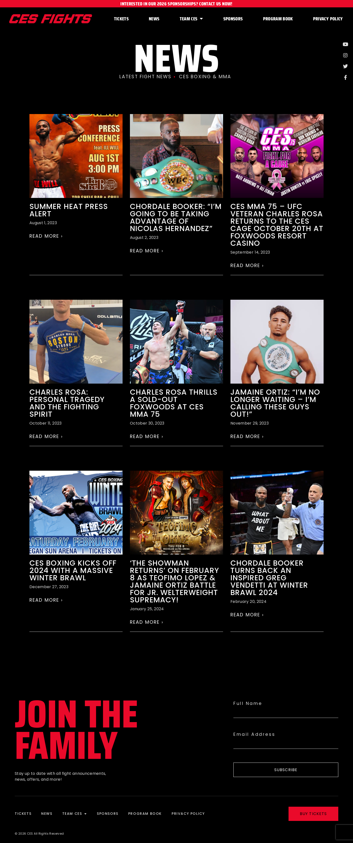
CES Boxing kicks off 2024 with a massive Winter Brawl (72, 570)
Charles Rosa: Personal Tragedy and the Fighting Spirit (67, 403)
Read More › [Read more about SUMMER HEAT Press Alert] (46, 236)
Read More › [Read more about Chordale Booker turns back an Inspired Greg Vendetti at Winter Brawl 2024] (247, 614)
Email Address (254, 734)
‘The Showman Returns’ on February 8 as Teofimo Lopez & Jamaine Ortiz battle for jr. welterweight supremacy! (174, 581)
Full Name (247, 703)
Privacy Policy (328, 19)
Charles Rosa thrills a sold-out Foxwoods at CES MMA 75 (173, 403)
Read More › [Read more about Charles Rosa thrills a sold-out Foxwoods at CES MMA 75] (146, 436)
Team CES (191, 19)
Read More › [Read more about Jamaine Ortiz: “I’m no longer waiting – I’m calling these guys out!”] (247, 436)
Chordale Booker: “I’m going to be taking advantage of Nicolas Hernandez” (176, 217)
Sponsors (233, 19)
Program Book (278, 19)
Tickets (121, 19)
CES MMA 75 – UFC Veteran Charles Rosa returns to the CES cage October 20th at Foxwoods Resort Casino (276, 224)
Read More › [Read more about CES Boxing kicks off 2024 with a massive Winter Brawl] (46, 600)
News (154, 19)
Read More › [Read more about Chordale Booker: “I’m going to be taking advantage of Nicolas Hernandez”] (146, 250)
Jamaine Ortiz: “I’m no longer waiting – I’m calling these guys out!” (275, 403)
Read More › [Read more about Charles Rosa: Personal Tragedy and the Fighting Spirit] (46, 436)
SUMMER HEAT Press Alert (68, 210)
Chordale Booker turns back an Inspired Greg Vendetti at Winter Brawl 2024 (269, 578)
